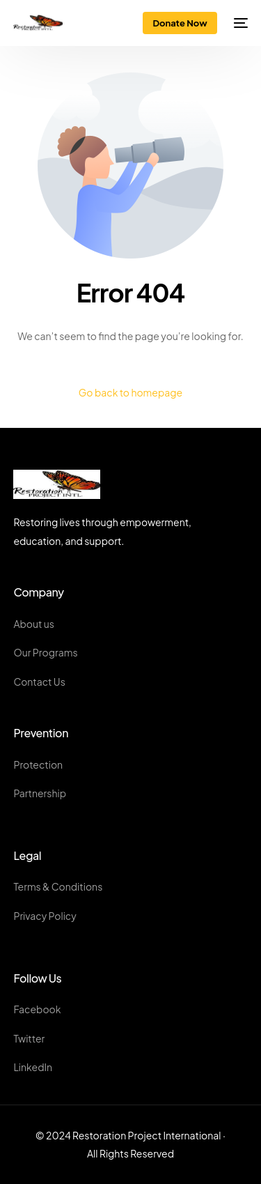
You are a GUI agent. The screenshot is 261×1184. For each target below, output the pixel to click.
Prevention (40, 732)
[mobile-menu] (239, 23)
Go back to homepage (130, 392)
